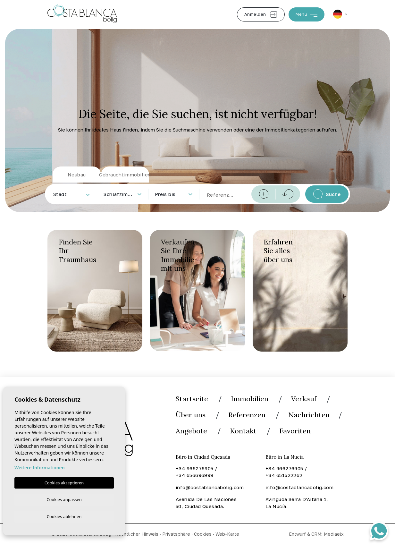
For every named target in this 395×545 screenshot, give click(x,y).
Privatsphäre (176, 534)
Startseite (192, 398)
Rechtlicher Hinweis (136, 534)
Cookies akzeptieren (64, 481)
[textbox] (73, 194)
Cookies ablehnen (64, 516)
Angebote (191, 431)
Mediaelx (334, 534)
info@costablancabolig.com (209, 488)
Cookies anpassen (64, 498)
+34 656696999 (195, 476)
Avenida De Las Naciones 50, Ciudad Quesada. (206, 503)
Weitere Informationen (39, 466)
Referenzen (246, 415)
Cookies (203, 534)
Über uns (191, 415)
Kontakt (243, 431)
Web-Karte (227, 534)
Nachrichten (309, 415)
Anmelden (260, 14)
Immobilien (249, 398)
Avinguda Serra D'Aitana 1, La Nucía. (296, 503)
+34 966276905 (195, 469)
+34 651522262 (284, 476)
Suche (326, 194)
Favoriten (295, 431)
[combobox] (71, 194)
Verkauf (303, 398)
